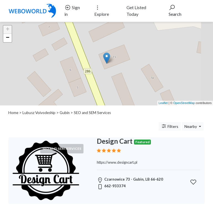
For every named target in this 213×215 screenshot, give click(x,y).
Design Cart (115, 141)
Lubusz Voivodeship (38, 112)
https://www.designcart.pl (117, 162)
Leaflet (163, 103)
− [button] (7, 38)
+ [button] (7, 30)
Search (175, 10)
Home (13, 112)
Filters (169, 126)
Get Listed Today (136, 11)
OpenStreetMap (184, 103)
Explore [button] (101, 10)
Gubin (65, 112)
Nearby (191, 126)
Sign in (72, 10)
